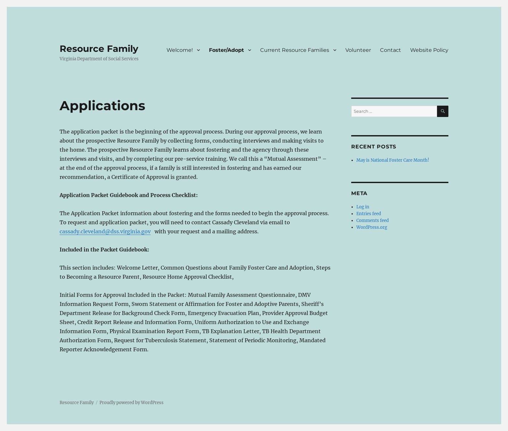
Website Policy (429, 50)
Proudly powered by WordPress (131, 402)
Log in (362, 207)
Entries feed (368, 213)
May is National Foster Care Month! (392, 160)
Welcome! (180, 50)
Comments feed (372, 220)
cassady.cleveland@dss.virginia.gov (105, 231)
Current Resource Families (294, 50)
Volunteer (358, 50)
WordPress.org (371, 227)
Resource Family (99, 48)
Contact (390, 50)
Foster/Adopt (226, 50)
